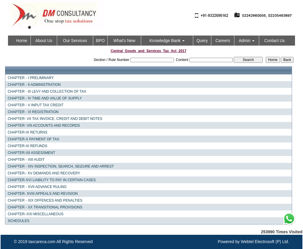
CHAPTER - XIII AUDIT (26, 160)
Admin (247, 40)
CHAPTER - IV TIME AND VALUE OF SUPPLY (45, 98)
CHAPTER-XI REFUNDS (27, 146)
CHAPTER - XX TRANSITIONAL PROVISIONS (45, 207)
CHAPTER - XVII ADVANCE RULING (37, 187)
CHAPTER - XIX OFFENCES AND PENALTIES (45, 200)
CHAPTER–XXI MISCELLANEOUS (36, 214)
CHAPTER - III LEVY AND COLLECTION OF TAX (47, 91)
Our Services (75, 40)
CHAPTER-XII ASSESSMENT (31, 153)
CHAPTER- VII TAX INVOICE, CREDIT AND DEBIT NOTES (55, 119)
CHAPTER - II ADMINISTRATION (34, 85)
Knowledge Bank (167, 40)
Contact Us (274, 40)
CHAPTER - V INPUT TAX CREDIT (36, 105)
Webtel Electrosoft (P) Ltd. (265, 241)
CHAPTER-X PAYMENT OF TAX (33, 139)
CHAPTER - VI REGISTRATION (33, 112)
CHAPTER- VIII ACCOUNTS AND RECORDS (44, 125)
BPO (100, 40)
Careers (222, 40)
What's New (124, 40)
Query (202, 40)
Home (21, 40)
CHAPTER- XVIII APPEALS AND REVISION (43, 194)
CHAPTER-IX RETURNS (27, 132)
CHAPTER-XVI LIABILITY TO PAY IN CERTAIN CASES (52, 180)
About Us (43, 40)
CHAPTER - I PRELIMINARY (31, 78)
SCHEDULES (18, 221)
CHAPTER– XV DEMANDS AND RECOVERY (44, 173)
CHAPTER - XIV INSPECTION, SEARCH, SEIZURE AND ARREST (61, 166)
